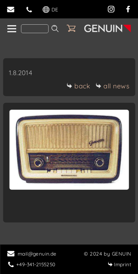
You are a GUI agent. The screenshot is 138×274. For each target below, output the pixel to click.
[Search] (35, 28)
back (78, 86)
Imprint (119, 264)
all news (112, 86)
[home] (11, 29)
